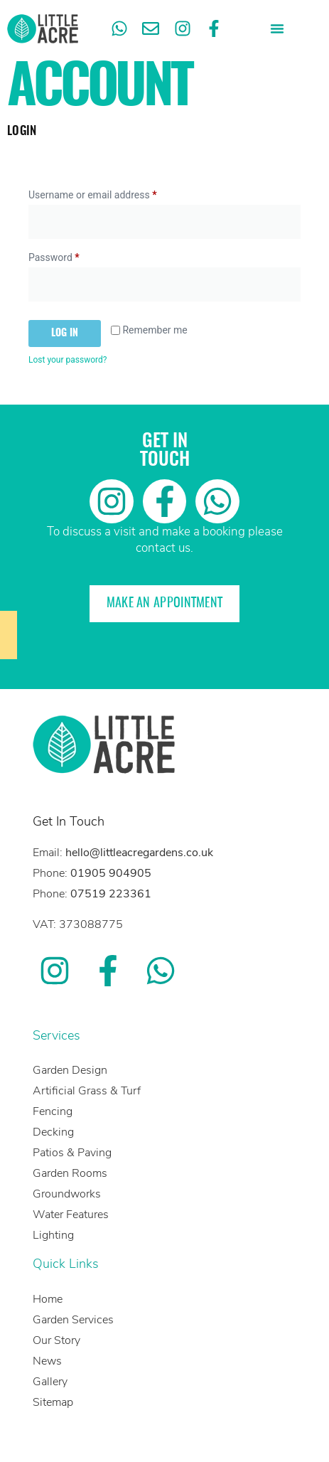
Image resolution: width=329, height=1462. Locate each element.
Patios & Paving (72, 1152)
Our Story (56, 1340)
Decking (53, 1132)
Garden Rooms (70, 1173)
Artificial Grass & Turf (87, 1091)
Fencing (52, 1111)
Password (73, 255)
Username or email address (111, 193)
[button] (277, 28)
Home (48, 1299)
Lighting (53, 1235)
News (47, 1361)
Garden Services (73, 1320)
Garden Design (70, 1070)
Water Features (71, 1214)
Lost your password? (67, 360)
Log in (64, 333)
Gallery (50, 1381)
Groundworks (67, 1194)
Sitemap (53, 1402)
